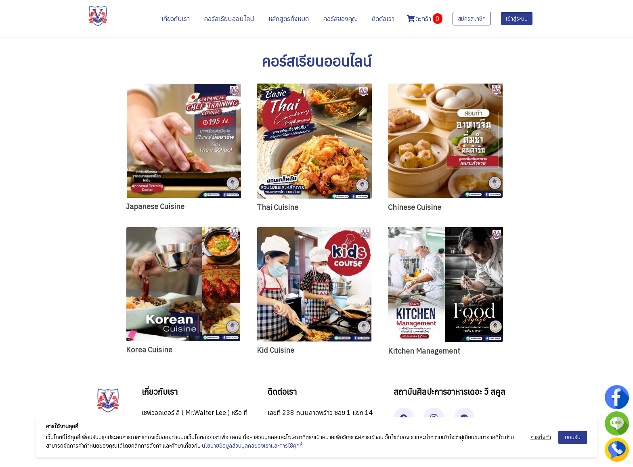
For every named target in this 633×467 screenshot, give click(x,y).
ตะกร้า (424, 18)
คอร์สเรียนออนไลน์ (229, 19)
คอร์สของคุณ (340, 19)
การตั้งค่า (540, 437)
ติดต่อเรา (383, 19)
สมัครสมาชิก (472, 18)
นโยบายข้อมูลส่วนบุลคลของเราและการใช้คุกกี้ (252, 445)
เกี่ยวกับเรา (175, 19)
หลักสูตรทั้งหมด (288, 19)
